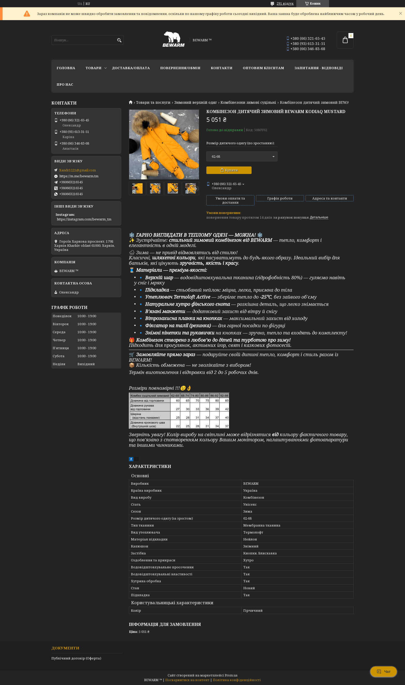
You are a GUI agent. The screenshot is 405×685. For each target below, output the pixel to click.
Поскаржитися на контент (187, 680)
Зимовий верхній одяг (195, 102)
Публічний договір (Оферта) (76, 658)
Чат (384, 671)
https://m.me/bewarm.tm (78, 176)
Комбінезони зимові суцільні (248, 102)
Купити (231, 170)
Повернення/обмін (180, 68)
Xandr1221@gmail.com (77, 170)
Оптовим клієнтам (263, 68)
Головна (66, 68)
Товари (93, 68)
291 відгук (285, 3)
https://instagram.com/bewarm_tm (84, 219)
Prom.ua (231, 675)
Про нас (65, 84)
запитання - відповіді (318, 68)
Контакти (221, 68)
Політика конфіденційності (237, 680)
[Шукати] (119, 40)
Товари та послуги (153, 102)
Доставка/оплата (131, 68)
